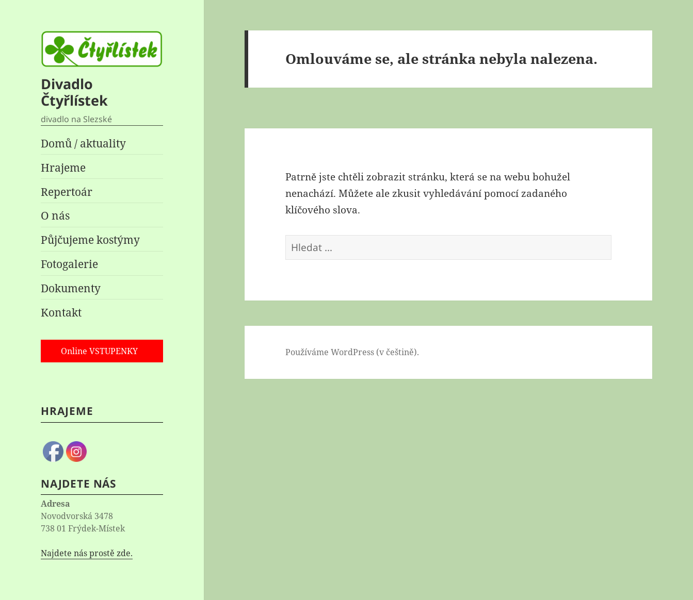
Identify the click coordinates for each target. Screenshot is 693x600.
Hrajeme (63, 167)
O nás (55, 215)
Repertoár (66, 192)
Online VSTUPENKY (99, 351)
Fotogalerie (69, 264)
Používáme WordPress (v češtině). (352, 352)
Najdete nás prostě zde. (87, 553)
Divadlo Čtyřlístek (74, 92)
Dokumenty (71, 288)
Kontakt (61, 312)
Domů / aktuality (83, 143)
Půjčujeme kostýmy (90, 239)
